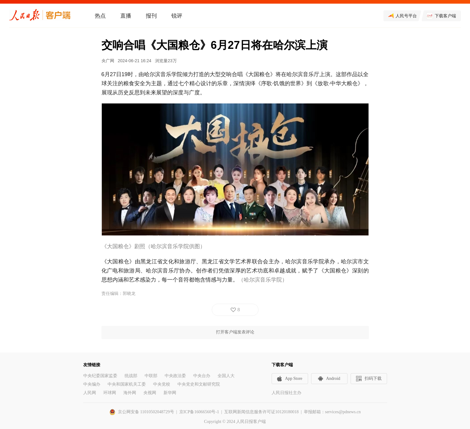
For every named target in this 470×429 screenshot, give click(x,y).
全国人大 (226, 375)
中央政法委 (175, 375)
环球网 (109, 392)
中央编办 (91, 384)
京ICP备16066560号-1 (199, 412)
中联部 (151, 375)
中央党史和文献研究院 (198, 384)
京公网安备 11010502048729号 (146, 412)
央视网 (149, 392)
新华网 (169, 392)
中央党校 (161, 384)
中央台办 (201, 375)
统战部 (131, 375)
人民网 (89, 392)
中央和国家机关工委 (127, 384)
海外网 (129, 392)
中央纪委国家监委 (100, 375)
